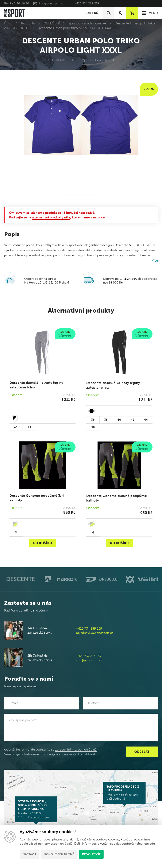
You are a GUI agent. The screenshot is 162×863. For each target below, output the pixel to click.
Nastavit (29, 854)
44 (29, 427)
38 (106, 419)
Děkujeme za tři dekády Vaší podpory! (124, 792)
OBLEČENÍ (51, 23)
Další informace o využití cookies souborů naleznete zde (114, 844)
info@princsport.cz (52, 3)
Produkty (28, 23)
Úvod (8, 23)
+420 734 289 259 (86, 3)
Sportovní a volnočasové (87, 23)
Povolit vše (91, 854)
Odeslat (142, 752)
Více (155, 260)
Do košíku (42, 543)
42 (132, 419)
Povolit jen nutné (59, 854)
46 (93, 427)
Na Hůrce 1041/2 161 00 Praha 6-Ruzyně (36, 809)
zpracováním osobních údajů (76, 749)
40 (119, 419)
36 (92, 419)
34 (16, 427)
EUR (88, 13)
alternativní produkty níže (51, 217)
